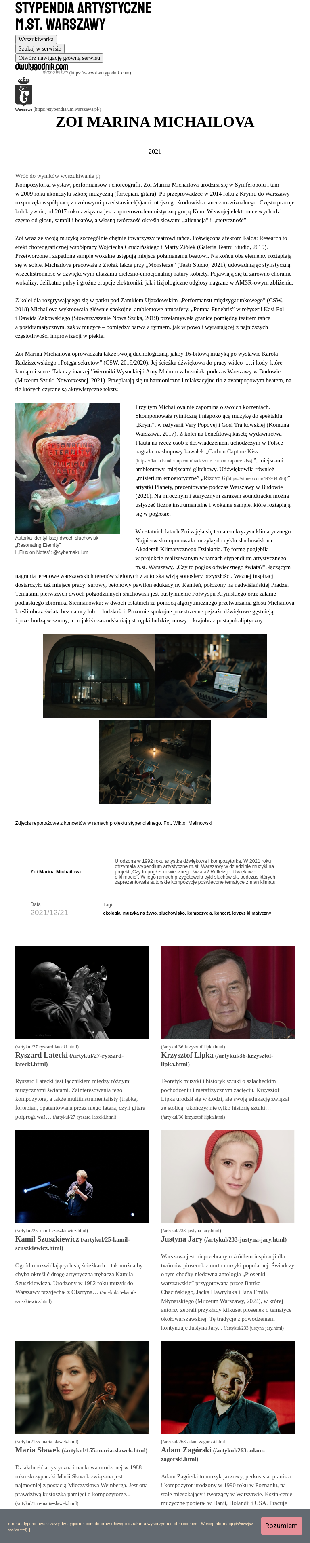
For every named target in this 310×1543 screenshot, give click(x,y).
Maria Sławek (37, 1450)
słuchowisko (172, 913)
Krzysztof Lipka (187, 1055)
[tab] (36, 39)
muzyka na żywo (140, 913)
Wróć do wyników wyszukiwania (55, 176)
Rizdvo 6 (214, 478)
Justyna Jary (182, 1239)
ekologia (112, 913)
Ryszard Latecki (41, 1055)
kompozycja (199, 913)
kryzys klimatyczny (251, 913)
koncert (222, 913)
